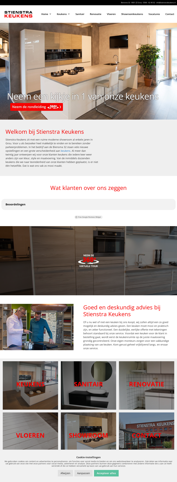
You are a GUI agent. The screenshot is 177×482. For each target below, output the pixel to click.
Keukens (65, 14)
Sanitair (80, 14)
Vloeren (111, 14)
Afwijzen (65, 473)
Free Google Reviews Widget (88, 217)
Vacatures (154, 14)
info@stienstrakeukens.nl (166, 2)
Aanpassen (83, 473)
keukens (65, 150)
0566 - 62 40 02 (149, 2)
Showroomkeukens (132, 14)
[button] (2, 213)
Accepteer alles (106, 473)
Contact (169, 14)
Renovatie (95, 14)
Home (47, 14)
